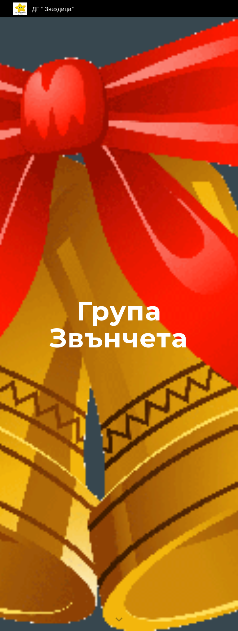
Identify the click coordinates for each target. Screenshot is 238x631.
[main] (118, 324)
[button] (119, 619)
